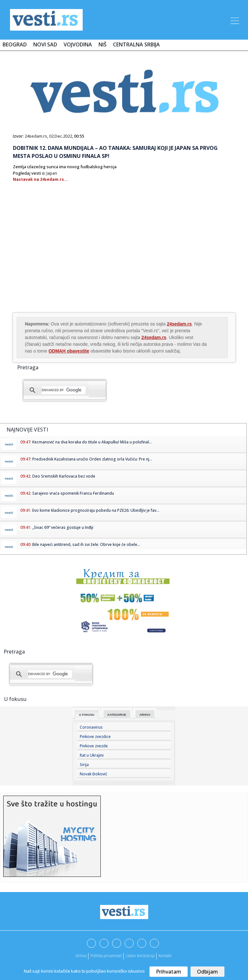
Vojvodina (78, 44)
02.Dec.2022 (60, 136)
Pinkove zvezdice (95, 736)
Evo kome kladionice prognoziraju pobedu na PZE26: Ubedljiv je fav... (95, 510)
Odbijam (207, 971)
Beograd (15, 44)
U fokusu (86, 714)
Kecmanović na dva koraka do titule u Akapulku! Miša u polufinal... (92, 442)
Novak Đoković (93, 774)
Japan (51, 173)
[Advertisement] (67, 260)
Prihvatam (168, 971)
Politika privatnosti (106, 955)
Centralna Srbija (136, 44)
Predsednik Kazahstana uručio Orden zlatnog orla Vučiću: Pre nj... (92, 459)
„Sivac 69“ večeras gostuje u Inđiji (62, 527)
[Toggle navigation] (234, 20)
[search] (64, 390)
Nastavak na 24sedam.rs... (40, 179)
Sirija (84, 764)
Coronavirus (91, 727)
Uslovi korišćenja (140, 955)
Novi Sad (45, 44)
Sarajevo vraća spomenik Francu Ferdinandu (73, 493)
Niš (102, 44)
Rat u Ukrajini (92, 755)
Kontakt (165, 955)
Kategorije (117, 714)
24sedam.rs (36, 136)
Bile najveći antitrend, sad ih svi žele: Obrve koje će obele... (86, 544)
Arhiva (145, 714)
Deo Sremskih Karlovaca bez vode (63, 476)
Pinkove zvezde (94, 746)
